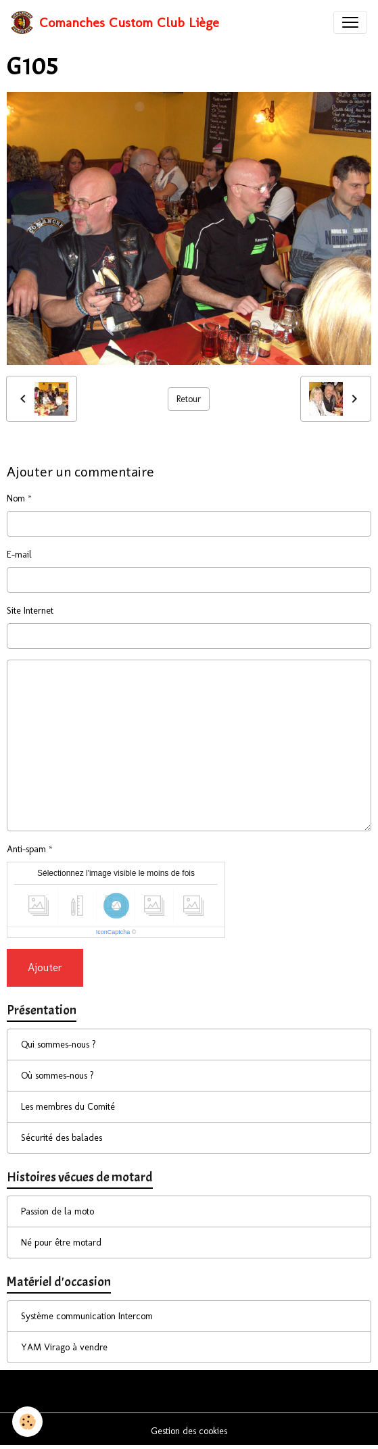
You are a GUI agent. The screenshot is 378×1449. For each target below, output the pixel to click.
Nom (16, 498)
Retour (188, 399)
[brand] (115, 22)
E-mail (19, 554)
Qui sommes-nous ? (58, 1044)
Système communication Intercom (87, 1316)
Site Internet (30, 610)
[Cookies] (27, 1421)
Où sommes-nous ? (57, 1075)
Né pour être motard (61, 1242)
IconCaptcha (113, 932)
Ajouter (45, 967)
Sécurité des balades (61, 1138)
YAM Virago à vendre (64, 1347)
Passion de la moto (57, 1211)
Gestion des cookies (189, 1431)
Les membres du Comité (68, 1106)
